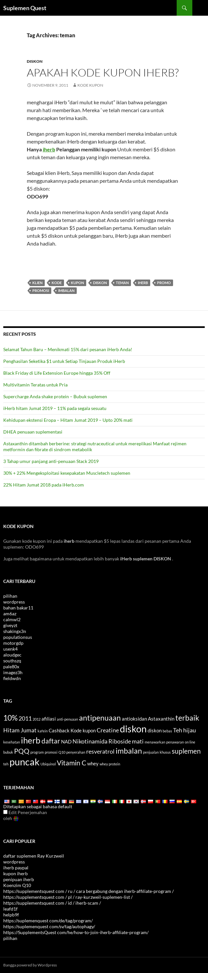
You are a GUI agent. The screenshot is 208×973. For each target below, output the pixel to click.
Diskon (34, 61)
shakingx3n (14, 631)
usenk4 (10, 649)
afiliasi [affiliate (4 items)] (48, 719)
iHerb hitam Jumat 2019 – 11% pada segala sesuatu (54, 408)
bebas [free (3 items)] (167, 731)
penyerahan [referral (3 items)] (75, 752)
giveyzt (10, 625)
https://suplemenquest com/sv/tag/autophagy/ (49, 926)
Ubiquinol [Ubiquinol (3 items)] (48, 764)
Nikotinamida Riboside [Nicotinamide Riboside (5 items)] (101, 741)
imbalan (66, 290)
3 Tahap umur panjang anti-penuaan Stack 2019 (51, 461)
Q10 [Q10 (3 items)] (61, 752)
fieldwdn (12, 678)
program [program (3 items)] (37, 752)
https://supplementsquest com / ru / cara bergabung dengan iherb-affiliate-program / (88, 891)
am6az (9, 613)
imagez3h (13, 672)
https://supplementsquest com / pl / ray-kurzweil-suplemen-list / (68, 897)
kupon (77, 283)
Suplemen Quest (24, 7)
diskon (100, 283)
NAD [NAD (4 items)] (66, 741)
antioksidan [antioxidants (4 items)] (134, 719)
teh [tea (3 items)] (5, 764)
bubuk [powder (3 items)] (8, 752)
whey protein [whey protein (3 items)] (110, 764)
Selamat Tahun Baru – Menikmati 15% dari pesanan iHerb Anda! (67, 349)
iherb (49, 149)
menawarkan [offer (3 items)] (155, 742)
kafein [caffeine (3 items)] (43, 731)
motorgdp (13, 643)
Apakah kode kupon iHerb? (103, 72)
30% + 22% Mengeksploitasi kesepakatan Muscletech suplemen (66, 473)
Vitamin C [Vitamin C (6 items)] (71, 763)
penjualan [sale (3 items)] (151, 752)
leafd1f (10, 909)
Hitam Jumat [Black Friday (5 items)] (20, 730)
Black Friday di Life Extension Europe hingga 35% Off (56, 373)
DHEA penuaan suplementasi (32, 432)
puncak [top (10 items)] (24, 761)
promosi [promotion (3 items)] (51, 752)
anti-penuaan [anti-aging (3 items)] (67, 719)
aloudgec (12, 654)
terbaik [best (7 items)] (187, 717)
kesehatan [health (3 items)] (11, 742)
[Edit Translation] (5, 812)
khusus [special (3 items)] (165, 752)
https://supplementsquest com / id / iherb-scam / (52, 903)
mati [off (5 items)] (138, 741)
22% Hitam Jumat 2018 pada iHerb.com (43, 484)
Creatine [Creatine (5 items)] (108, 730)
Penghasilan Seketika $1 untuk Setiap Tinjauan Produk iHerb (64, 361)
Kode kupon (90, 85)
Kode (57, 283)
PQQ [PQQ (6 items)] (21, 751)
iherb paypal (15, 867)
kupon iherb (15, 873)
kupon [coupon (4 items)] (89, 730)
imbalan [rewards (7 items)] (129, 750)
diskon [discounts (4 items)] (155, 730)
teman (122, 283)
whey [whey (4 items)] (93, 763)
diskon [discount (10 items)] (133, 728)
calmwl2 (12, 619)
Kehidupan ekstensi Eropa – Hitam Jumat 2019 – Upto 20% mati (68, 420)
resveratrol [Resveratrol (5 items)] (100, 751)
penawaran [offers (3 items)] (175, 742)
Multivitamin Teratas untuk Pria (35, 384)
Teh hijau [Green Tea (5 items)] (184, 730)
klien (37, 283)
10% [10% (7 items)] (10, 717)
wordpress (14, 602)
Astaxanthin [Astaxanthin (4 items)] (161, 719)
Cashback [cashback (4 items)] (59, 730)
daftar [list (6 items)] (50, 741)
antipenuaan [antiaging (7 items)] (100, 717)
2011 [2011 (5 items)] (25, 718)
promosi (40, 290)
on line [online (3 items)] (190, 742)
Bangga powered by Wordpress (30, 965)
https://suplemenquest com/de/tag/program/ (48, 920)
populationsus (17, 637)
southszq (12, 660)
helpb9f (11, 914)
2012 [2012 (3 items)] (36, 719)
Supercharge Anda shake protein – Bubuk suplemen (55, 396)
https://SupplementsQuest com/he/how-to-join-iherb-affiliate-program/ (76, 932)
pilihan (10, 596)
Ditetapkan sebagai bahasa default (37, 806)
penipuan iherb (18, 879)
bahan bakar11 (18, 607)
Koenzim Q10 (17, 885)
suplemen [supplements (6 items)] (186, 751)
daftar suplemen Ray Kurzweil (33, 856)
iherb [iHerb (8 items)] (30, 740)
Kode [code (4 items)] (76, 730)
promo (164, 283)
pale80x (11, 666)
